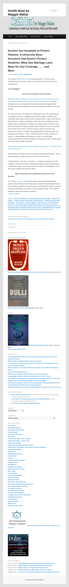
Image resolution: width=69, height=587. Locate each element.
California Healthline (14, 428)
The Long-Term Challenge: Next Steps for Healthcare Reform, (31, 399)
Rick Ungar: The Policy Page (17, 482)
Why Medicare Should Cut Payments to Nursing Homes (36, 563)
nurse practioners (21, 204)
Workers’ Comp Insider (15, 505)
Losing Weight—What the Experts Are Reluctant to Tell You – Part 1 (29, 376)
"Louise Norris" (20, 202)
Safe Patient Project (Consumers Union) (20, 484)
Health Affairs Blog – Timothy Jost (19, 441)
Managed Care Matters (15, 467)
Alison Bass (12, 425)
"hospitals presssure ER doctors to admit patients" (28, 200)
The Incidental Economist (16, 490)
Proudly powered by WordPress (34, 580)
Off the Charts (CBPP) (15, 475)
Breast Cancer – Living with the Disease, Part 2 (33, 567)
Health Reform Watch (14, 449)
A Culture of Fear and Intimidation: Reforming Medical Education (39, 572)
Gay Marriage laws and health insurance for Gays (22, 207)
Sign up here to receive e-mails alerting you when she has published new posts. (31, 219)
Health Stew (12, 451)
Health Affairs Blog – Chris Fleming (19, 438)
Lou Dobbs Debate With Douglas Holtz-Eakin (26, 403)
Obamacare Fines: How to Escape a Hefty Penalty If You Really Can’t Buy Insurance (34, 387)
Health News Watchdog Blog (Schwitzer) (20, 445)
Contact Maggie (48, 36)
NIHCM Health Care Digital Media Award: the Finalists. (25, 361)
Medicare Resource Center (16, 469)
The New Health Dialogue (16, 492)
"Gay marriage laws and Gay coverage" (39, 198)
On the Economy (13, 477)
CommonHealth (13, 432)
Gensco (39, 207)
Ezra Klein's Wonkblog (15, 434)
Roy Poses (45, 204)
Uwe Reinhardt (12, 499)
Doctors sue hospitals (45, 206)
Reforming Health (13, 479)
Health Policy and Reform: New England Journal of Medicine (27, 447)
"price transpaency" (31, 202)
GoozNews (11, 436)
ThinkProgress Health (15, 497)
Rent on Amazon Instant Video (17, 349)
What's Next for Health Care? (21, 394)
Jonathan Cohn (13, 462)
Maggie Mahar (28, 74)
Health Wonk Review (49, 207)
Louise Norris (32, 209)
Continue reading (15, 194)
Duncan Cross (21, 181)
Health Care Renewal (14, 443)
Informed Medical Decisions (17, 460)
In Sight (10, 458)
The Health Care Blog (14, 488)
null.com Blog (12, 473)
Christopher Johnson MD (16, 430)
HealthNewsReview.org (15, 454)
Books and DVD (35, 36)
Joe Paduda (11, 204)
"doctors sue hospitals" (20, 198)
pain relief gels (41, 209)
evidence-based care (53, 202)
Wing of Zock (12, 503)
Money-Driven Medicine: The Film (28, 345)
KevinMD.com (12, 464)
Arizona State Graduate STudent (28, 206)
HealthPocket (12, 456)
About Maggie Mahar (21, 36)
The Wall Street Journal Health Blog (19, 495)
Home (10, 36)
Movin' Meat (12, 471)
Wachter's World (13, 501)
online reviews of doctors (34, 204)
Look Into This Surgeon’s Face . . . (18, 372)
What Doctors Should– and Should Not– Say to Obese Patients (28, 374)
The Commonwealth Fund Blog (18, 486)
